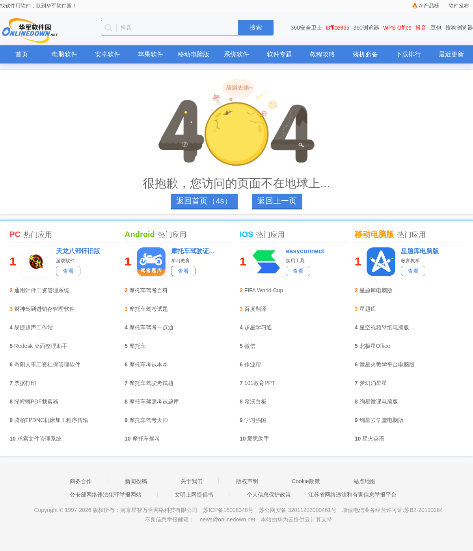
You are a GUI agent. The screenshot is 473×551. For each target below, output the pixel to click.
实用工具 (295, 260)
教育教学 (410, 260)
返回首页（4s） (204, 200)
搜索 (256, 27)
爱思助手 (258, 438)
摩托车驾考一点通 (151, 327)
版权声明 (247, 481)
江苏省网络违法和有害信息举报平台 (352, 494)
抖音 (420, 27)
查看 (68, 271)
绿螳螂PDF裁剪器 (36, 401)
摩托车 (137, 346)
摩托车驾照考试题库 (154, 401)
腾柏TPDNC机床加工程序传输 (51, 420)
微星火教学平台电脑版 (387, 364)
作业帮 (252, 364)
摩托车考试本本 (148, 364)
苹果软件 (150, 54)
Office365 (338, 27)
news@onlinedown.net (227, 519)
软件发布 (459, 6)
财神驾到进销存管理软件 (44, 309)
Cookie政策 (306, 481)
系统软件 (236, 54)
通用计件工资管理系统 (41, 290)
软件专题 (279, 54)
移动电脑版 (193, 54)
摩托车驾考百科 (148, 290)
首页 (21, 54)
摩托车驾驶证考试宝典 (195, 251)
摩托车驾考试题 (148, 309)
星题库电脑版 (420, 251)
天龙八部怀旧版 (78, 251)
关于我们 (192, 481)
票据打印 (25, 383)
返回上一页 (277, 200)
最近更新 (451, 54)
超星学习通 (258, 327)
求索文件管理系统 (39, 438)
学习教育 (180, 260)
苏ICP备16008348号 (228, 510)
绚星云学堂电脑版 (381, 420)
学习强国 (255, 420)
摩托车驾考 (146, 438)
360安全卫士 (306, 27)
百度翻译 (255, 309)
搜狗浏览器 (459, 27)
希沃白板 (255, 401)
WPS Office (397, 27)
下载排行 (408, 54)
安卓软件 (107, 54)
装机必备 (365, 54)
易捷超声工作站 (33, 327)
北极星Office (374, 346)
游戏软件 (65, 260)
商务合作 (81, 481)
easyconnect (305, 251)
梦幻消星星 (373, 383)
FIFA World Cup (263, 290)
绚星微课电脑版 (378, 401)
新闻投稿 (136, 481)
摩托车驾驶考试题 (151, 383)
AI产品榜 (429, 6)
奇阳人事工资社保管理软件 (47, 364)
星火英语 (373, 438)
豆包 (435, 27)
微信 (249, 346)
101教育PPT (260, 383)
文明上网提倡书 (194, 494)
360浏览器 (366, 27)
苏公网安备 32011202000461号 (298, 510)
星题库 (367, 309)
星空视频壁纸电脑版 (384, 327)
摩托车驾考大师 (148, 420)
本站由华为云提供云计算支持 (296, 519)
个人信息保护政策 (269, 494)
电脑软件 (64, 54)
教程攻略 (322, 54)
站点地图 (365, 481)
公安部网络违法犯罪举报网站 (106, 494)
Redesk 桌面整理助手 (40, 346)
